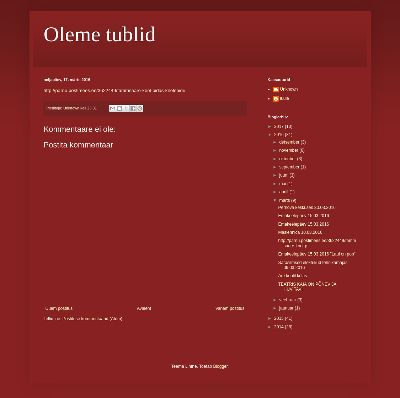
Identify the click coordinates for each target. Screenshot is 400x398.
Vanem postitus (230, 308)
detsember (289, 142)
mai (283, 183)
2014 (279, 326)
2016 (279, 134)
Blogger (220, 366)
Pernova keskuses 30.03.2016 (306, 207)
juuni (284, 175)
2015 (279, 318)
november (289, 150)
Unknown (289, 89)
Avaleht (144, 308)
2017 (279, 126)
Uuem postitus (59, 308)
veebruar (288, 299)
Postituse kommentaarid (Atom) (92, 318)
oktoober (288, 158)
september (289, 167)
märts (285, 200)
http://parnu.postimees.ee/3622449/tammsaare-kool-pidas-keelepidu (115, 90)
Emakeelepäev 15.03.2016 (303, 215)
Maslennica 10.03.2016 (300, 232)
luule (284, 98)
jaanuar (286, 308)
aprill (284, 191)
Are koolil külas (292, 275)
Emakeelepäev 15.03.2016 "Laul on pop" (316, 254)
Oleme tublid (100, 34)
